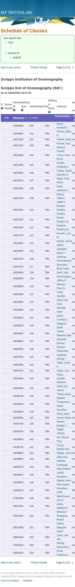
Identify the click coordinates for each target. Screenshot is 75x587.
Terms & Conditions (10, 580)
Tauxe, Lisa (63, 370)
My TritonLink (16, 12)
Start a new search (11, 67)
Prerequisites (63, 116)
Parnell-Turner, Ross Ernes (63, 155)
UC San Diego (20, 5)
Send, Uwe (62, 272)
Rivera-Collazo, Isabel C (61, 198)
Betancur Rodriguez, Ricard (62, 515)
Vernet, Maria (64, 417)
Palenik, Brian (64, 139)
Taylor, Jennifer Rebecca (61, 378)
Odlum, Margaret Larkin (61, 527)
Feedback (27, 580)
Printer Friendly (39, 67)
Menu (70, 6)
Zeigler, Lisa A (64, 453)
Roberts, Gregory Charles (61, 210)
